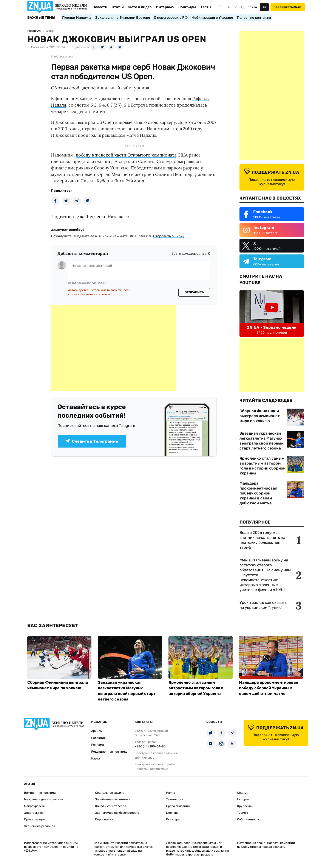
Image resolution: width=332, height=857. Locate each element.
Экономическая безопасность (117, 813)
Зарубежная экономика (112, 799)
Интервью (165, 7)
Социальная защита (109, 793)
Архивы (96, 731)
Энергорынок (34, 813)
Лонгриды (187, 7)
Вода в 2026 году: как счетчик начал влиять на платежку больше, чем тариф (262, 540)
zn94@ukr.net (144, 757)
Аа (264, 7)
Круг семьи (245, 806)
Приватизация (35, 819)
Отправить (194, 292)
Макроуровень (34, 806)
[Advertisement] (113, 348)
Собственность (248, 819)
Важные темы (41, 17)
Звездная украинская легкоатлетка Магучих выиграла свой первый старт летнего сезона (261, 441)
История (243, 799)
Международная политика (43, 799)
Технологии (175, 799)
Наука (170, 793)
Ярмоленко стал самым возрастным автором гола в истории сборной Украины (262, 466)
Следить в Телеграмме (91, 441)
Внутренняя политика (40, 793)
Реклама (97, 745)
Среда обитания (178, 806)
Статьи (118, 7)
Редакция (98, 738)
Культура (173, 819)
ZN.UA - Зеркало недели (271, 327)
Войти (252, 7)
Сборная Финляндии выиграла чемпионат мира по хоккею (259, 416)
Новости (100, 7)
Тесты (205, 7)
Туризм (242, 813)
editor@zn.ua (159, 769)
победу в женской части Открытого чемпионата (126, 155)
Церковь (172, 813)
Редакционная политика (109, 751)
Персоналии (104, 819)
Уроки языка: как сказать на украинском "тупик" (263, 605)
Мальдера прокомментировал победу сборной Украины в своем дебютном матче (258, 493)
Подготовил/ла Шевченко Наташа (87, 216)
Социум (243, 793)
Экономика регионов (39, 826)
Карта (95, 758)
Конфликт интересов (110, 806)
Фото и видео (140, 7)
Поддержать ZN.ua (287, 7)
